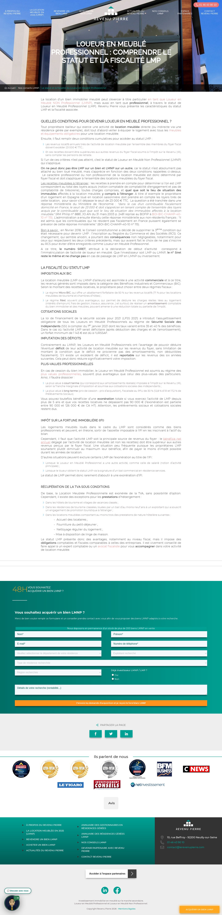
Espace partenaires (185, 12)
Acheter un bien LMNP (86, 12)
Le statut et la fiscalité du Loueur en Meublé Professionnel (74, 88)
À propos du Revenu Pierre (12, 12)
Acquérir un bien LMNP (199, 909)
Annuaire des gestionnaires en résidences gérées (102, 826)
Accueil (10, 88)
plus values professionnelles (61, 374)
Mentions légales (126, 909)
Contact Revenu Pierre (209, 12)
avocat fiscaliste (109, 546)
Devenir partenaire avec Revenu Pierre (102, 849)
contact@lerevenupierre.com (182, 847)
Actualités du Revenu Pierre (135, 12)
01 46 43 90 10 (206, 4)
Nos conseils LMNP (160, 12)
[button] (103, 812)
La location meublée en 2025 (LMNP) (37, 12)
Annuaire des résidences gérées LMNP (103, 835)
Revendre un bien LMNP (61, 12)
